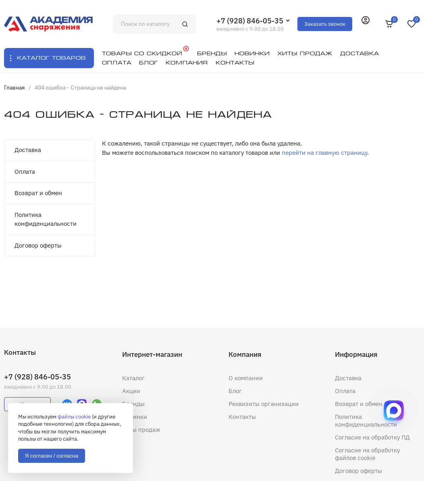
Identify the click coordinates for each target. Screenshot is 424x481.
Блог (235, 391)
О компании (246, 378)
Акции (131, 391)
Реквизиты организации (264, 404)
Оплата (25, 171)
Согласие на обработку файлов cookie (367, 454)
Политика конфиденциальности (46, 219)
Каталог (133, 378)
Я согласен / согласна (51, 456)
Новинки (134, 417)
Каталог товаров (51, 57)
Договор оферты (38, 245)
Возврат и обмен (38, 193)
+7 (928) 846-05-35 (249, 20)
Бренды (133, 404)
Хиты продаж (141, 429)
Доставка (28, 150)
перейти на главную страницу (324, 152)
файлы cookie (74, 416)
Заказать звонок (324, 24)
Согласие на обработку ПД (372, 437)
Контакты (242, 417)
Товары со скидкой (142, 53)
